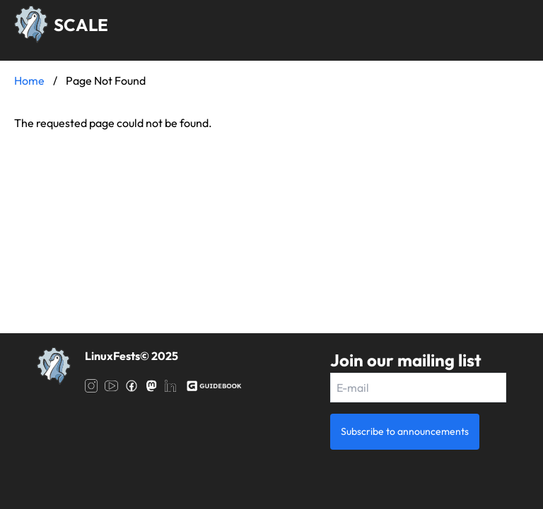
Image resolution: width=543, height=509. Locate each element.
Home (29, 80)
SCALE (81, 24)
